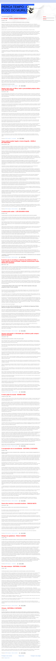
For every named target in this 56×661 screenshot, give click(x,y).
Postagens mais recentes (7, 655)
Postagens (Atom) (7, 657)
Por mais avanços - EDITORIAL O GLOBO (14, 566)
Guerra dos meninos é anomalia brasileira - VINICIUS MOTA (19, 503)
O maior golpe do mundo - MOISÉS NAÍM (14, 394)
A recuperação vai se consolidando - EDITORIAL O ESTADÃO (19, 448)
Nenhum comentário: (15, 85)
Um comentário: (14, 138)
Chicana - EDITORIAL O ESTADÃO (12, 608)
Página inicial (21, 655)
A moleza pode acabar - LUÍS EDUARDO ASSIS (15, 211)
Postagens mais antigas (36, 655)
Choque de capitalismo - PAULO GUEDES (14, 536)
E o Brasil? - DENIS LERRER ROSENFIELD (14, 18)
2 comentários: (14, 563)
